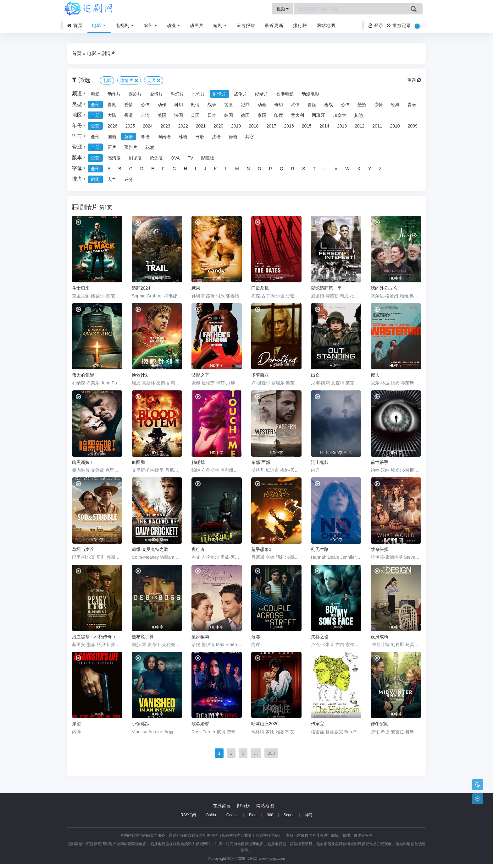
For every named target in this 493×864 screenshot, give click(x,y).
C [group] (130, 168)
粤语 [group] (145, 136)
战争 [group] (212, 104)
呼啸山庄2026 (265, 723)
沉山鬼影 (320, 462)
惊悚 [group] (378, 104)
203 (271, 753)
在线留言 (221, 805)
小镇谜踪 (140, 723)
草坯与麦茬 (83, 549)
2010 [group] (395, 125)
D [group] (141, 168)
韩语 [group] (183, 136)
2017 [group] (271, 125)
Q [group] (281, 168)
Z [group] (380, 168)
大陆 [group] (112, 115)
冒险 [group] (311, 104)
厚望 (76, 723)
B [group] (119, 168)
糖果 (195, 288)
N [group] (248, 168)
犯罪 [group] (245, 104)
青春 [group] (411, 104)
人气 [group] (112, 179)
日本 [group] (212, 115)
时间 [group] (95, 179)
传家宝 (317, 723)
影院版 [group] (207, 157)
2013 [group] (342, 125)
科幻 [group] (178, 104)
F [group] (163, 168)
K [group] (215, 168)
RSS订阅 (188, 815)
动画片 (197, 25)
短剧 (220, 25)
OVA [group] (175, 157)
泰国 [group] (262, 115)
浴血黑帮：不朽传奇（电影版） (97, 636)
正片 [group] (112, 147)
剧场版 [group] (135, 157)
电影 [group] (95, 93)
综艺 (150, 25)
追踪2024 (141, 288)
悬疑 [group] (361, 104)
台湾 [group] (145, 115)
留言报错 (245, 25)
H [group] (185, 168)
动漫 (173, 25)
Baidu (211, 815)
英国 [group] (195, 115)
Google (232, 815)
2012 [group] (359, 125)
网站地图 (326, 25)
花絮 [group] (149, 147)
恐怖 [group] (145, 104)
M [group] (237, 168)
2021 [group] (201, 125)
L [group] (226, 168)
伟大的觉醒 (83, 375)
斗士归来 (81, 288)
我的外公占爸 (384, 288)
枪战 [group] (328, 104)
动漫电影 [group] (310, 93)
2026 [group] (112, 125)
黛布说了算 (143, 636)
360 (270, 815)
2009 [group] (413, 125)
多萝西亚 (260, 375)
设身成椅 (379, 636)
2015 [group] (307, 125)
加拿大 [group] (339, 115)
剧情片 (108, 53)
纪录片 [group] (261, 93)
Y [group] (369, 168)
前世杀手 (379, 462)
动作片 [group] (114, 93)
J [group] (205, 168)
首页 (75, 25)
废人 (375, 375)
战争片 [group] (240, 93)
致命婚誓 (200, 723)
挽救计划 (140, 375)
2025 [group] (130, 125)
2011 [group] (377, 125)
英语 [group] (128, 136)
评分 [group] (128, 179)
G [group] (174, 168)
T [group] (314, 168)
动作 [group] (162, 104)
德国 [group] (245, 115)
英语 (153, 80)
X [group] (358, 168)
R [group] (292, 168)
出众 (315, 375)
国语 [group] (112, 136)
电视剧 (124, 25)
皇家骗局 (200, 636)
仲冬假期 (379, 723)
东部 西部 (260, 462)
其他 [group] (358, 115)
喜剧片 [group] (135, 93)
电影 (99, 25)
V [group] (336, 168)
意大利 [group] (297, 115)
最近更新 (274, 25)
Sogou (289, 815)
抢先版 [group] (156, 157)
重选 (414, 80)
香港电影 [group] (285, 93)
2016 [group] (289, 125)
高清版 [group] (114, 157)
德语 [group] (233, 136)
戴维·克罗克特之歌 (150, 549)
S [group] (303, 168)
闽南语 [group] (164, 136)
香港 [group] (128, 115)
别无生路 (320, 549)
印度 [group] (278, 115)
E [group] (152, 168)
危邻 (255, 636)
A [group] (109, 168)
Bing (253, 815)
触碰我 (198, 462)
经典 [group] (395, 104)
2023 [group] (165, 125)
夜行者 (198, 549)
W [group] (347, 168)
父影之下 (200, 375)
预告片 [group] (130, 147)
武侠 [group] (295, 104)
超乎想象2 (261, 549)
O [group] (259, 168)
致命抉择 (379, 549)
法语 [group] (216, 136)
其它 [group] (249, 136)
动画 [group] (262, 104)
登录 (376, 25)
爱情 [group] (128, 104)
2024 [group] (147, 125)
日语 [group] (199, 136)
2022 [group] (183, 125)
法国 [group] (178, 115)
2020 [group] (218, 125)
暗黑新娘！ (83, 462)
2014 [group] (324, 125)
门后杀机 (260, 288)
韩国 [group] (228, 115)
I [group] (195, 168)
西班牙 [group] (318, 115)
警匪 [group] (228, 104)
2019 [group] (236, 125)
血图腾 (138, 462)
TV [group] (190, 157)
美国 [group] (162, 115)
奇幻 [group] (278, 104)
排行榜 (300, 25)
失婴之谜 (320, 636)
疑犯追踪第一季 (326, 288)
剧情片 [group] (219, 93)
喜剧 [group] (112, 104)
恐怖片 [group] (198, 93)
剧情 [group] (195, 104)
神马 (309, 815)
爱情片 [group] (156, 93)
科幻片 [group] (177, 93)
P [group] (270, 168)
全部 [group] (95, 104)
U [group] (325, 168)
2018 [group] (253, 125)
